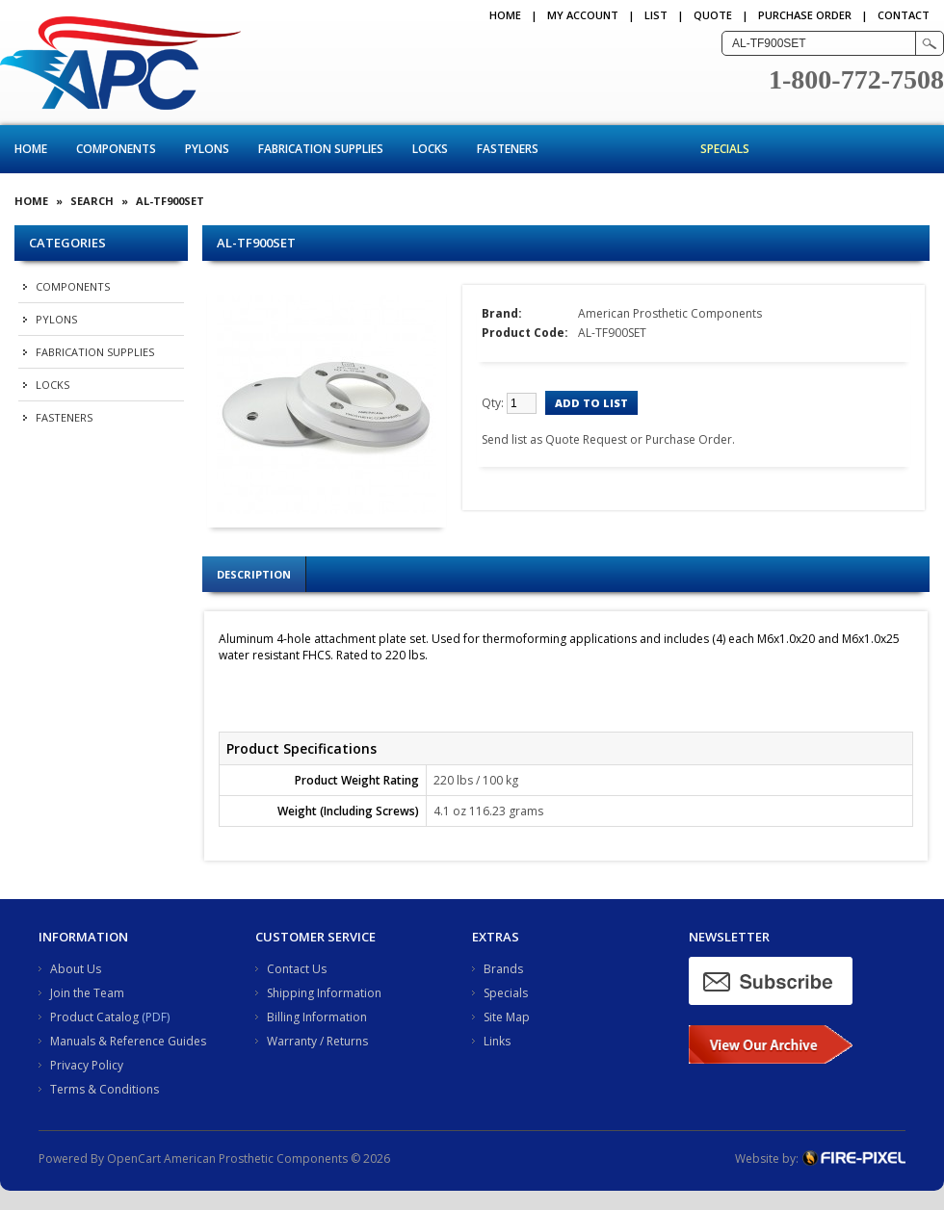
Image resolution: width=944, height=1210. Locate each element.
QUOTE (713, 15)
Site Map (507, 1017)
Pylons (207, 149)
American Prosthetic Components (670, 313)
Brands (503, 969)
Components (116, 149)
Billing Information (317, 1017)
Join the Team (87, 993)
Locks (430, 149)
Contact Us (297, 969)
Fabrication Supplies (320, 149)
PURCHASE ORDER (805, 15)
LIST (656, 15)
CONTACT (904, 15)
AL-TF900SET (170, 200)
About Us (75, 969)
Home (505, 15)
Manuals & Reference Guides (128, 1041)
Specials (724, 149)
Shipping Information (324, 993)
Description (254, 574)
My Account (582, 15)
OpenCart (134, 1158)
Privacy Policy (86, 1065)
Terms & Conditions (104, 1089)
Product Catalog (94, 1017)
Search (92, 200)
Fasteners (507, 149)
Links (497, 1041)
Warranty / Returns (317, 1041)
